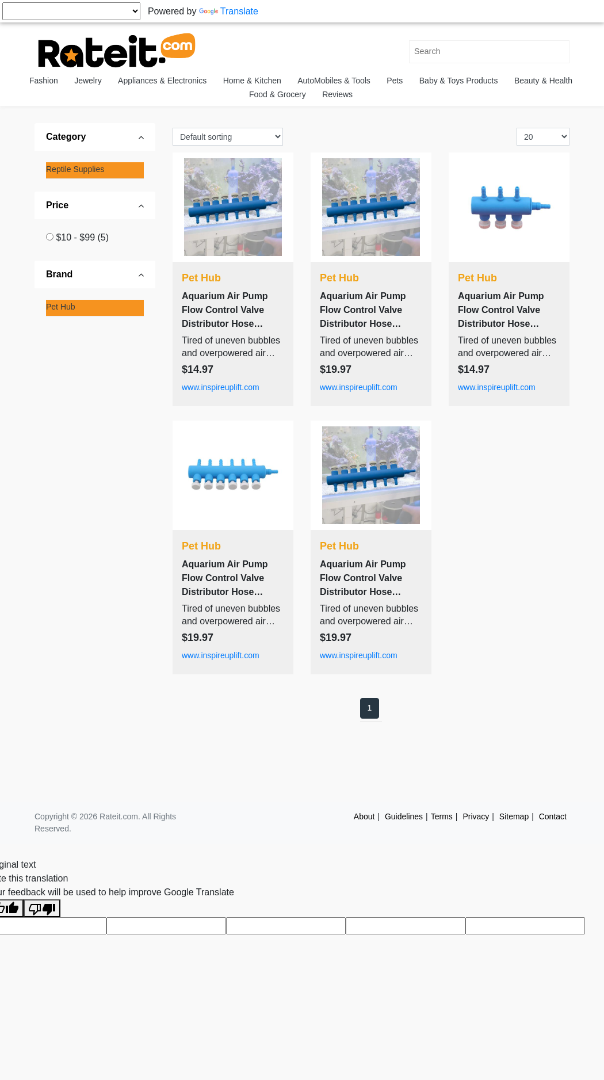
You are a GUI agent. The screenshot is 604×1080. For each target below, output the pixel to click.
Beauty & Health (543, 80)
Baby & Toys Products (458, 80)
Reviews (337, 94)
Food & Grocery (277, 94)
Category (66, 137)
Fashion (43, 80)
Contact (553, 816)
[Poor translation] (42, 908)
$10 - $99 (82, 237)
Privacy (475, 816)
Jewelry (87, 80)
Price (57, 205)
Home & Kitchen (252, 80)
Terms (442, 816)
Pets (395, 80)
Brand (59, 274)
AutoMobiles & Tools (333, 80)
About (364, 816)
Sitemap (514, 816)
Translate (228, 11)
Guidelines (404, 816)
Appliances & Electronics (162, 80)
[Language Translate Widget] (71, 11)
